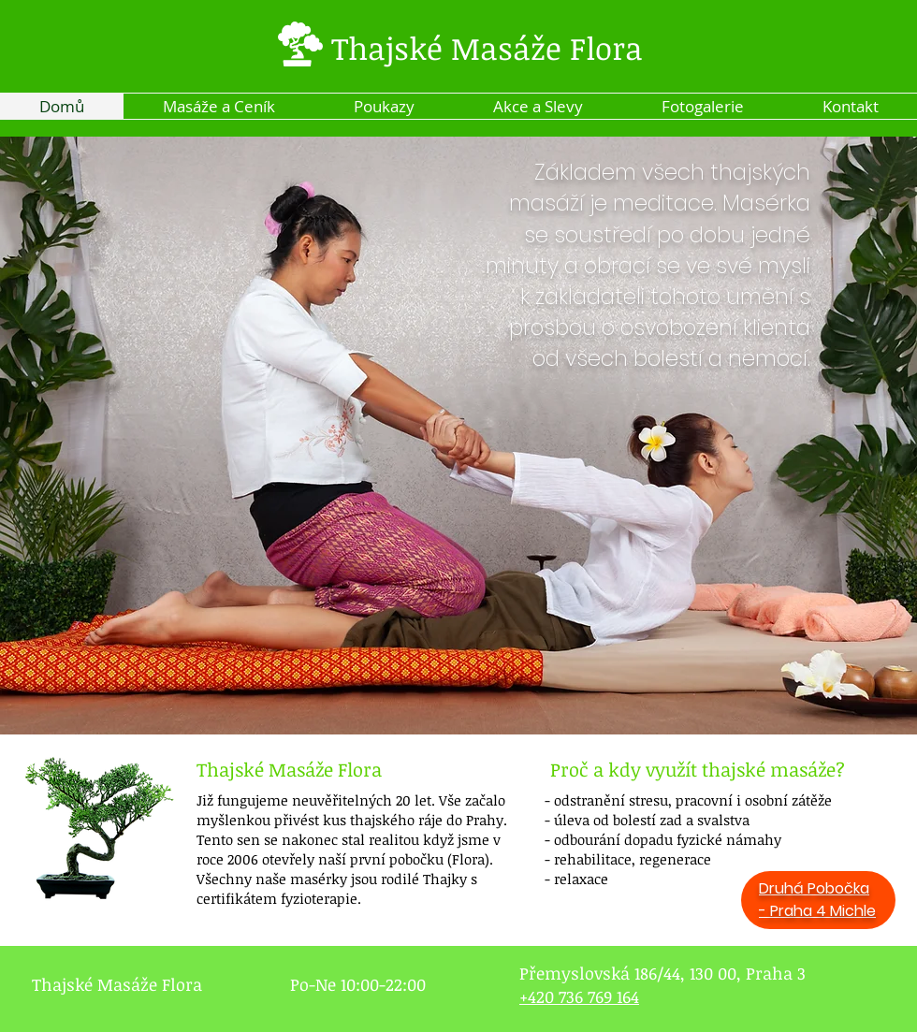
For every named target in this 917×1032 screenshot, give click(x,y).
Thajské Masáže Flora (487, 48)
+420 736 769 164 (579, 996)
